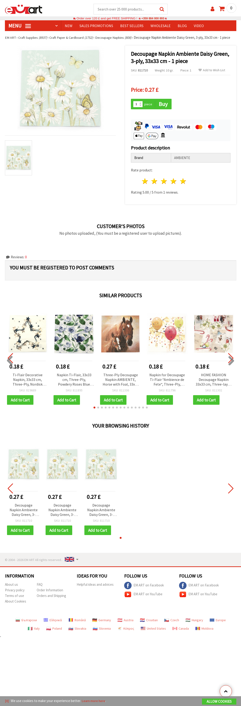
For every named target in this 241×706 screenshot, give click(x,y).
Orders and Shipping (51, 596)
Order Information (50, 591)
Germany (101, 621)
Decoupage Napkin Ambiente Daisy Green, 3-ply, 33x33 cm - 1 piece (24, 510)
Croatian (149, 621)
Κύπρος (125, 629)
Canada (181, 629)
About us (11, 585)
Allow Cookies (219, 701)
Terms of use (14, 596)
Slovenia (102, 629)
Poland (54, 629)
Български (26, 620)
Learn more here (94, 701)
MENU (19, 26)
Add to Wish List (211, 70)
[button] (94, 408)
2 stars (154, 181)
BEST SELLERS (132, 26)
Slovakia (77, 629)
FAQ (40, 585)
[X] (7, 701)
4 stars (174, 181)
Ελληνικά (52, 620)
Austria (125, 621)
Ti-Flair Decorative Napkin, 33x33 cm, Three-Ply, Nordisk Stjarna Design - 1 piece (28, 380)
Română (77, 620)
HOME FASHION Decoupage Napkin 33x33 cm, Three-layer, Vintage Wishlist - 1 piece (214, 380)
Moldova (204, 629)
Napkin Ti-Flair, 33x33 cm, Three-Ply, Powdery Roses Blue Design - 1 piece (74, 380)
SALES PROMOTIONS (96, 26)
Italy (34, 629)
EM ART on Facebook (144, 586)
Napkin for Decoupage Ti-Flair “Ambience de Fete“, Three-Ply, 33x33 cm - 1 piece (167, 380)
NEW (68, 26)
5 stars (183, 181)
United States (153, 629)
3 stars (164, 181)
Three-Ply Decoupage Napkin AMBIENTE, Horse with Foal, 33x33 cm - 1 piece (121, 380)
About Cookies (15, 602)
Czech (171, 621)
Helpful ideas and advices (95, 585)
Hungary (194, 621)
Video (199, 26)
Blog (182, 26)
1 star (145, 181)
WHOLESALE (161, 26)
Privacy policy (15, 591)
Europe (218, 620)
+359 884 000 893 (152, 18)
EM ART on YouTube (143, 595)
